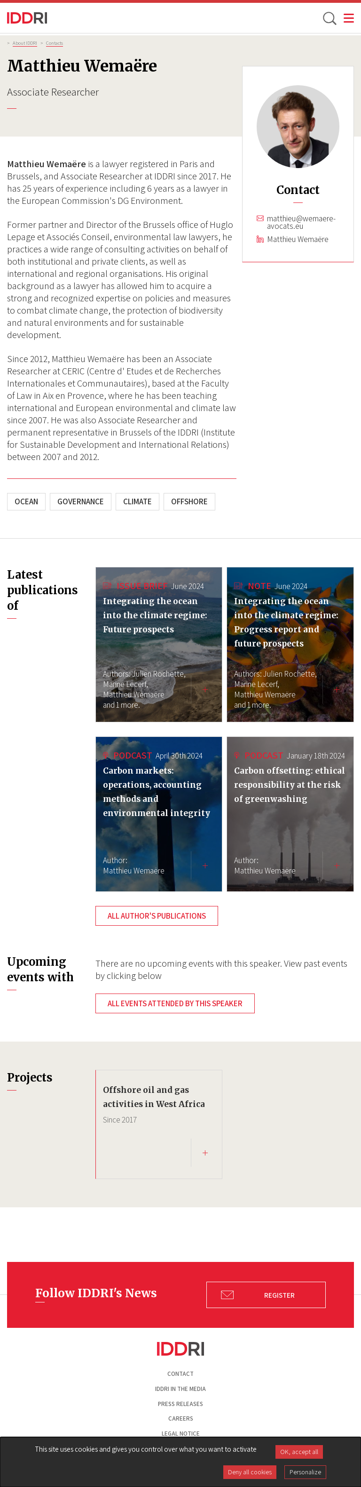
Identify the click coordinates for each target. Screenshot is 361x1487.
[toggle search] (329, 18)
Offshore (189, 501)
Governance (80, 501)
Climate (137, 501)
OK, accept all (299, 1451)
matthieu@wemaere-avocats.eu (301, 222)
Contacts (54, 43)
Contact (180, 1374)
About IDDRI (25, 43)
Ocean (26, 501)
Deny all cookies (250, 1472)
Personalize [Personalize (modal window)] (305, 1472)
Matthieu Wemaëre (298, 239)
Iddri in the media (180, 1389)
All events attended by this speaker (175, 1003)
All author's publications (157, 916)
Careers (180, 1418)
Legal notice (181, 1434)
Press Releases (180, 1404)
